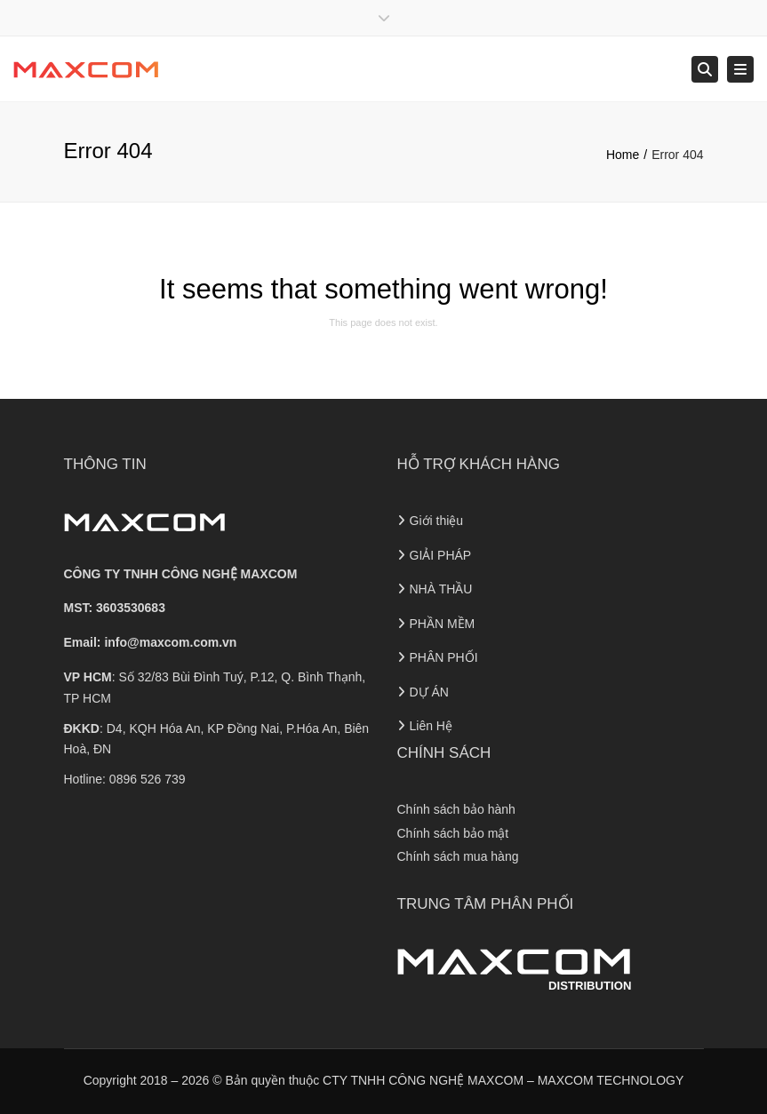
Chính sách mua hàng (458, 856)
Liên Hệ (431, 726)
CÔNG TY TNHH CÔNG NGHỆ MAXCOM (181, 574)
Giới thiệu (437, 520)
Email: (150, 642)
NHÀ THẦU (441, 589)
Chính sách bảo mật (453, 833)
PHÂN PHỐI (444, 657)
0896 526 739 (147, 779)
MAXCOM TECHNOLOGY (611, 1080)
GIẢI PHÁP (441, 555)
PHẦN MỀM (442, 624)
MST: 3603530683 (114, 608)
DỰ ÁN (429, 692)
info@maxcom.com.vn (170, 642)
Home (622, 154)
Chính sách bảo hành (456, 809)
